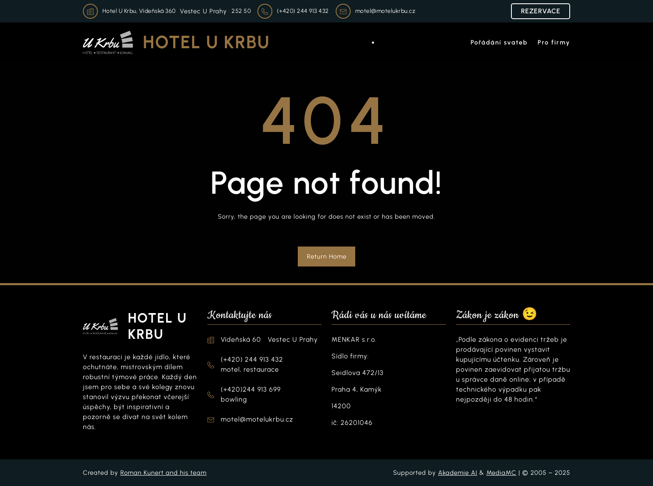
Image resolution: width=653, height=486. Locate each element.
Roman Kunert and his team (163, 472)
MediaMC (501, 472)
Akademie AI (457, 472)
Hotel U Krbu (206, 42)
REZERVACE (541, 11)
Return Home (326, 256)
